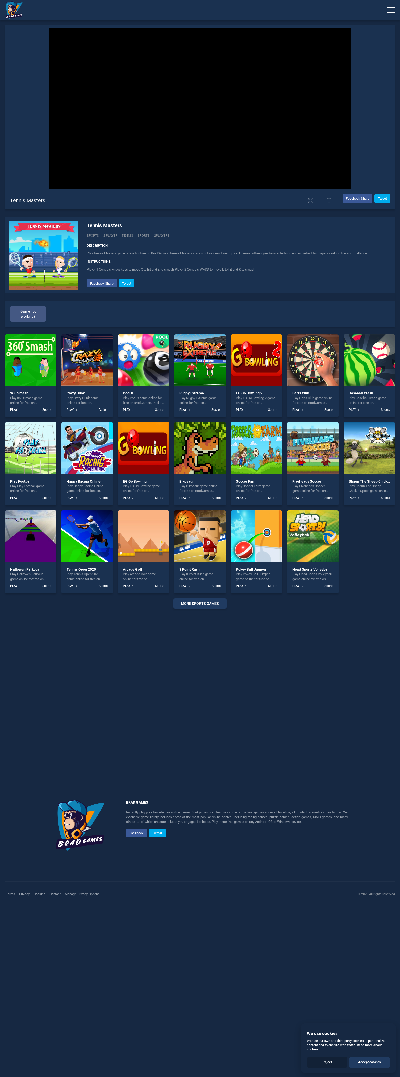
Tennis (127, 235)
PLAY (13, 410)
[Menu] (391, 10)
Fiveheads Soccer (306, 481)
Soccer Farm (246, 481)
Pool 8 (128, 393)
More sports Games (200, 603)
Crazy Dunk (76, 393)
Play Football (21, 481)
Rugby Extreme (191, 393)
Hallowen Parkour (24, 569)
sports (144, 235)
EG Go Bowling (135, 481)
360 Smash (19, 393)
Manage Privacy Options (82, 894)
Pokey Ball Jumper (251, 569)
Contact (55, 894)
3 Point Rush (189, 569)
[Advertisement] (200, 690)
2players (161, 235)
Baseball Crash (361, 393)
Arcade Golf (132, 569)
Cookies (39, 894)
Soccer (216, 410)
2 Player (110, 235)
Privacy (24, 894)
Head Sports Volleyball (311, 569)
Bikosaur (186, 481)
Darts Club (300, 393)
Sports (93, 235)
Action (103, 410)
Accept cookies (369, 1062)
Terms (11, 894)
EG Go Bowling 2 (249, 393)
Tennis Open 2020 (81, 569)
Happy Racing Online (84, 481)
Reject (327, 1062)
